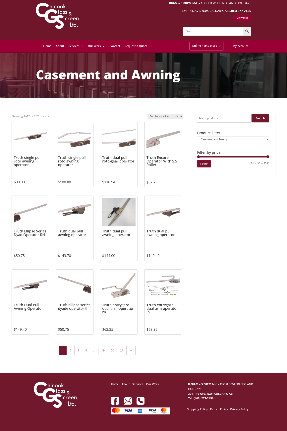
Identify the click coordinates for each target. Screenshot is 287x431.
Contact (114, 46)
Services (74, 46)
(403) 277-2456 (240, 11)
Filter (203, 164)
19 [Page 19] (103, 350)
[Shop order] (165, 116)
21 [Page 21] (121, 350)
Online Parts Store (204, 45)
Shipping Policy (197, 409)
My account (241, 46)
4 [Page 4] (86, 350)
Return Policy (219, 409)
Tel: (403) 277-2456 (200, 398)
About (60, 46)
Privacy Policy (239, 409)
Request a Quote (136, 46)
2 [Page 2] (70, 350)
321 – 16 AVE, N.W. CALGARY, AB (210, 394)
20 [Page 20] (112, 350)
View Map (242, 17)
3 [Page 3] (78, 350)
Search (260, 118)
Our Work (94, 46)
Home (47, 46)
